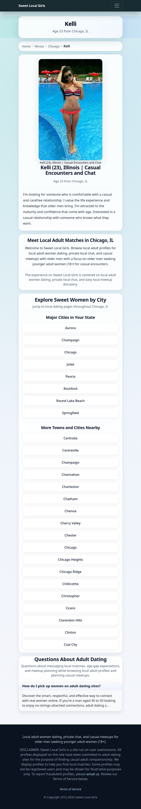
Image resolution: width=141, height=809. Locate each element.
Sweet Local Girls (32, 5)
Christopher (70, 596)
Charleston (70, 487)
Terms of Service (70, 789)
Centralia (71, 438)
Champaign (70, 340)
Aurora (70, 328)
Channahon (70, 474)
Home (26, 46)
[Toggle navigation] (116, 6)
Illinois (39, 46)
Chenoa (70, 511)
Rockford (71, 388)
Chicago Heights (70, 559)
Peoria (71, 376)
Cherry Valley (70, 523)
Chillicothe (70, 584)
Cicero (70, 608)
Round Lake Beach (70, 401)
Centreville (70, 450)
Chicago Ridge (71, 571)
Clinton (70, 632)
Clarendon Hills (70, 620)
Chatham (70, 499)
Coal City (70, 644)
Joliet (70, 364)
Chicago (54, 46)
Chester (70, 535)
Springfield (70, 413)
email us (93, 774)
